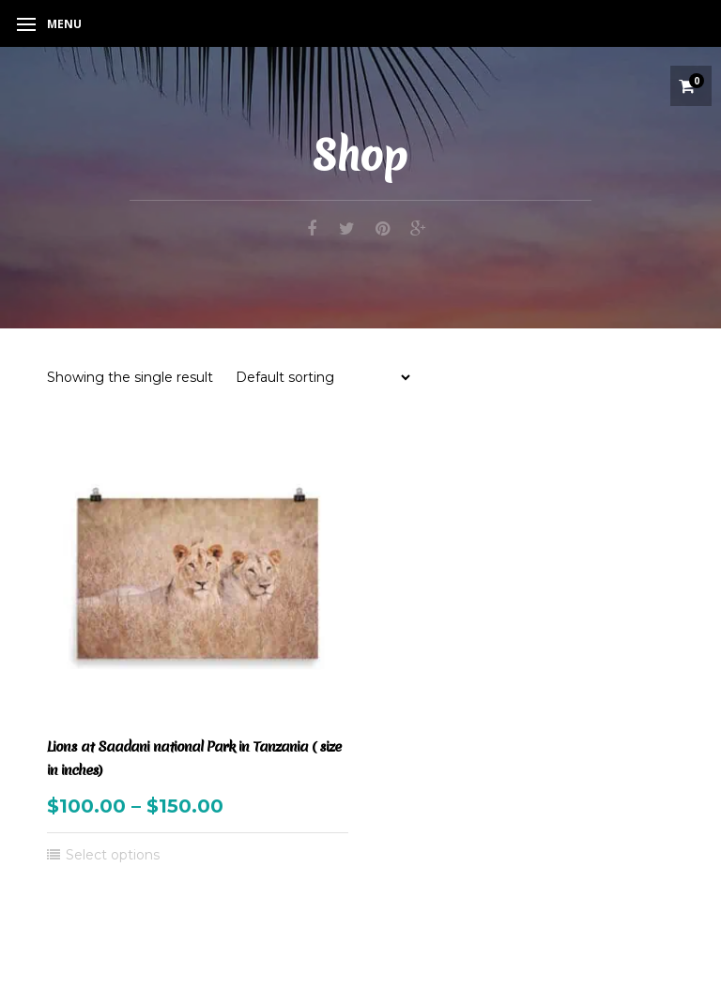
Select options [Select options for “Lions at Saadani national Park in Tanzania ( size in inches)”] (113, 854)
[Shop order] (322, 377)
